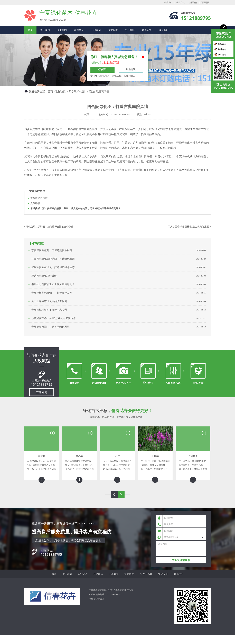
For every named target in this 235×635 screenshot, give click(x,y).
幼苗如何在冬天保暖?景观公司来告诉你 (53, 318)
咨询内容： (181, 548)
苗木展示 (79, 30)
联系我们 (193, 3)
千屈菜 (155, 456)
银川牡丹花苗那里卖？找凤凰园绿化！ (53, 284)
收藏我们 (168, 3)
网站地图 (205, 3)
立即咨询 (41, 392)
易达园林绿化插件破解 (44, 275)
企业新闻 (62, 30)
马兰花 (41, 456)
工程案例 (96, 30)
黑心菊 (79, 456)
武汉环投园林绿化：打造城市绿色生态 (53, 267)
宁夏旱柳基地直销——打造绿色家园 (51, 292)
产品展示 (98, 574)
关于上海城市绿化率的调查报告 (49, 301)
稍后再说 (131, 69)
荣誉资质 (113, 30)
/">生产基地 (146, 574)
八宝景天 (193, 456)
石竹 (117, 456)
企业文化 (180, 3)
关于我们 (45, 30)
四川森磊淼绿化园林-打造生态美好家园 (188, 226)
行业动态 (60, 91)
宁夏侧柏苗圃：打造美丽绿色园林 (50, 326)
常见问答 (147, 30)
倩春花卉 (119, 590)
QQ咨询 (102, 69)
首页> (51, 91)
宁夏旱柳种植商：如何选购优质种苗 (51, 250)
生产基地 (130, 30)
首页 (30, 30)
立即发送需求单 (181, 560)
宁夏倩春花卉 (30, 15)
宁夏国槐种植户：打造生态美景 (49, 309)
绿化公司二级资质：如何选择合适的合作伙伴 (49, 226)
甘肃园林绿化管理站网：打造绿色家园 (53, 258)
